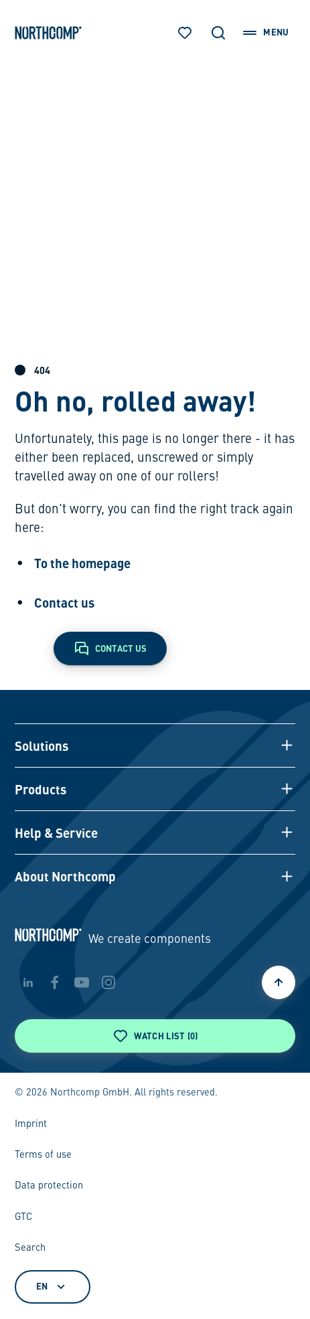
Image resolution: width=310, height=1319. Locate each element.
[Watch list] (185, 33)
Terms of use (43, 1155)
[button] (155, 745)
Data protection (49, 1186)
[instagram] (108, 982)
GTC (23, 1217)
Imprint (31, 1124)
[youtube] (81, 982)
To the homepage (82, 563)
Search (30, 1248)
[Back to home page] (48, 32)
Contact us (64, 602)
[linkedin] (28, 982)
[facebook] (55, 982)
